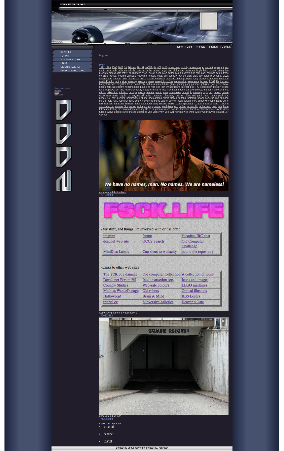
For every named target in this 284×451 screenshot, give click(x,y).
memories (217, 89)
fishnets (224, 81)
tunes (226, 109)
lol (160, 89)
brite (205, 70)
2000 (114, 67)
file (217, 81)
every (151, 81)
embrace (224, 78)
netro (102, 95)
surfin (140, 106)
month (159, 92)
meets (199, 89)
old (193, 95)
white (191, 112)
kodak (225, 87)
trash (205, 109)
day (200, 75)
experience (193, 81)
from (136, 84)
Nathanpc (58, 95)
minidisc (123, 92)
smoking (129, 103)
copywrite (142, 75)
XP (227, 112)
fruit (148, 84)
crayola (152, 75)
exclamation (180, 81)
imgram (213, 46)
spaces (198, 103)
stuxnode (109, 426)
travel (211, 109)
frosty (142, 84)
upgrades (142, 112)
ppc (217, 98)
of (182, 95)
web (186, 112)
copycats (131, 75)
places (173, 98)
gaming (180, 84)
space (179, 103)
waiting (174, 112)
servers (187, 100)
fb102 (212, 81)
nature (225, 92)
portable (182, 98)
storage (225, 103)
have (226, 84)
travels (218, 109)
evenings (142, 81)
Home (179, 46)
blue (182, 70)
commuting (189, 73)
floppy (102, 84)
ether (124, 81)
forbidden (111, 84)
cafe (119, 73)
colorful (179, 73)
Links (63, 63)
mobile (141, 92)
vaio (150, 112)
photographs (155, 98)
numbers (157, 95)
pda (227, 95)
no (129, 95)
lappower (110, 89)
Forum (64, 56)
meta (226, 89)
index (102, 423)
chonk (145, 73)
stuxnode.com (106, 106)
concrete (103, 75)
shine (226, 100)
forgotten (121, 84)
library (139, 89)
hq (149, 87)
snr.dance (146, 103)
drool (175, 78)
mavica (192, 89)
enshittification (106, 81)
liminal (155, 89)
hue (153, 87)
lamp (101, 89)
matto (56, 92)
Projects (200, 46)
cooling (122, 75)
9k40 (164, 67)
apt (222, 67)
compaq (211, 73)
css (166, 75)
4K (155, 67)
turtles (102, 112)
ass (227, 67)
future (159, 84)
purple (102, 100)
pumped (224, 98)
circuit (152, 73)
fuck (153, 84)
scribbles (155, 100)
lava (122, 89)
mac (169, 89)
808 (159, 67)
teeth (214, 106)
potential (192, 98)
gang (188, 84)
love (164, 89)
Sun (126, 106)
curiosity (173, 75)
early (195, 78)
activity (185, 67)
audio (102, 70)
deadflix (208, 75)
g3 (171, 84)
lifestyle (147, 89)
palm (206, 95)
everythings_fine (164, 81)
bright (199, 70)
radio (109, 100)
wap (180, 112)
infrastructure (173, 87)
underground (121, 112)
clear (158, 73)
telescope (104, 109)
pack (199, 95)
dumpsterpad (185, 78)
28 (125, 67)
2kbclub (132, 67)
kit (214, 87)
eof (108, 423)
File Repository (70, 59)
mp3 (205, 92)
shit (101, 103)
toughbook (157, 109)
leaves (128, 89)
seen (180, 100)
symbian (156, 106)
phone (144, 98)
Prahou (57, 90)
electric (202, 78)
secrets (173, 100)
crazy (160, 75)
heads (102, 87)
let (133, 89)
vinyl (162, 112)
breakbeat (190, 70)
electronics (212, 78)
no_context (138, 95)
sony (155, 103)
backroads (111, 70)
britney (212, 70)
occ (178, 95)
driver (169, 78)
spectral (207, 103)
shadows (202, 100)
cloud (164, 73)
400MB (149, 67)
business (111, 73)
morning (197, 92)
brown (102, 73)
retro (131, 100)
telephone (223, 106)
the (119, 109)
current (182, 75)
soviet (171, 103)
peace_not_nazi (107, 98)
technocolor (205, 106)
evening (132, 81)
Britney (220, 70)
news (115, 95)
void (167, 112)
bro (227, 70)
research (123, 100)
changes (136, 73)
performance (133, 98)
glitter (207, 84)
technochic (192, 106)
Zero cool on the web (72, 4)
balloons (122, 70)
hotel (136, 87)
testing (113, 109)
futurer (165, 84)
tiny (142, 109)
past (220, 95)
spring (216, 103)
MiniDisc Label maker (73, 70)
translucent (196, 109)
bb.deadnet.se (141, 70)
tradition (175, 109)
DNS (130, 78)
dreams (161, 78)
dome (136, 78)
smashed (119, 103)
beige (164, 70)
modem (150, 92)
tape (170, 106)
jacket (205, 87)
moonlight (187, 92)
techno (182, 106)
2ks (139, 67)
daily (189, 75)
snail (137, 103)
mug (211, 92)
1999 (108, 67)
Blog (189, 46)
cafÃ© (125, 73)
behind (156, 70)
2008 (120, 67)
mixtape (133, 92)
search (164, 100)
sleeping (108, 103)
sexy (194, 100)
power (200, 98)
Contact (226, 46)
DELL (226, 75)
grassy (219, 84)
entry (118, 81)
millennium (112, 92)
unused (132, 112)
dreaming (152, 78)
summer (119, 106)
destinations (105, 78)
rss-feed (116, 423)
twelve (110, 112)
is (201, 87)
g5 (174, 84)
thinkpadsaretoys (131, 109)
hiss (114, 87)
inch (163, 87)
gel (202, 84)
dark (195, 75)
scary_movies (142, 100)
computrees (222, 73)
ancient (209, 67)
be (150, 70)
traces (167, 109)
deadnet (217, 75)
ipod (192, 87)
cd (130, 73)
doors (143, 78)
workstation (218, 112)
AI (203, 67)
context (113, 75)
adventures (195, 67)
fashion (204, 81)
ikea (158, 87)
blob (170, 70)
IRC (197, 87)
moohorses (175, 92)
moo (165, 92)
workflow (207, 112)
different (117, 78)
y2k (101, 114)
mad (174, 89)
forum (130, 84)
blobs (176, 70)
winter (198, 112)
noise (148, 95)
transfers (184, 109)
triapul (108, 441)
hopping (129, 87)
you (105, 114)
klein (218, 87)
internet (185, 87)
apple (217, 67)
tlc (150, 109)
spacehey (188, 103)
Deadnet (65, 52)
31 (142, 67)
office (188, 95)
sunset (132, 106)
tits (146, 109)
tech (176, 106)
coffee (171, 73)
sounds (163, 103)
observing (169, 95)
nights (123, 95)
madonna (183, 89)
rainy (115, 100)
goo (213, 84)
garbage (195, 84)
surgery (148, 106)
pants (214, 95)
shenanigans (215, 100)
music (217, 92)
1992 (102, 67)
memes (207, 89)
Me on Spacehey (70, 67)
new (108, 95)
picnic (166, 98)
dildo (124, 78)
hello (109, 87)
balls (129, 70)
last (117, 89)
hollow (120, 87)
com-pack (201, 73)
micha (102, 92)
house (143, 87)
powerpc (209, 98)
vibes (156, 112)
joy (210, 87)
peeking (121, 98)
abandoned (174, 67)
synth (165, 106)
